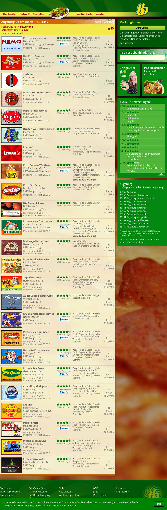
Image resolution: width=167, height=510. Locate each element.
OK (159, 504)
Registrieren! (127, 43)
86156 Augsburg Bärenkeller (134, 195)
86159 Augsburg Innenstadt (133, 210)
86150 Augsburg (128, 191)
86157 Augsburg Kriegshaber (134, 217)
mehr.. (161, 174)
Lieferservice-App (10, 491)
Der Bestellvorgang (39, 495)
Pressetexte (100, 495)
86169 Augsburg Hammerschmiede (137, 198)
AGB (95, 488)
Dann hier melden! (135, 242)
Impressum (122, 491)
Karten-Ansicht (104, 22)
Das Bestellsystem (39, 491)
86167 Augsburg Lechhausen (134, 220)
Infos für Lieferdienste (89, 14)
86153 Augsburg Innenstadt (133, 204)
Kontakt (120, 488)
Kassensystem (8, 495)
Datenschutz (32, 505)
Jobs (95, 491)
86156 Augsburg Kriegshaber (134, 214)
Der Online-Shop (38, 488)
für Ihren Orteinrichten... (154, 80)
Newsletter (65, 491)
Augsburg (126, 184)
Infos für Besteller (32, 14)
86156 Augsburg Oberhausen (134, 223)
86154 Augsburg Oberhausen (134, 226)
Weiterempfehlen (69, 495)
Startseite (9, 14)
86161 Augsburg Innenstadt (133, 207)
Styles (62, 488)
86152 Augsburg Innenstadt (133, 201)
